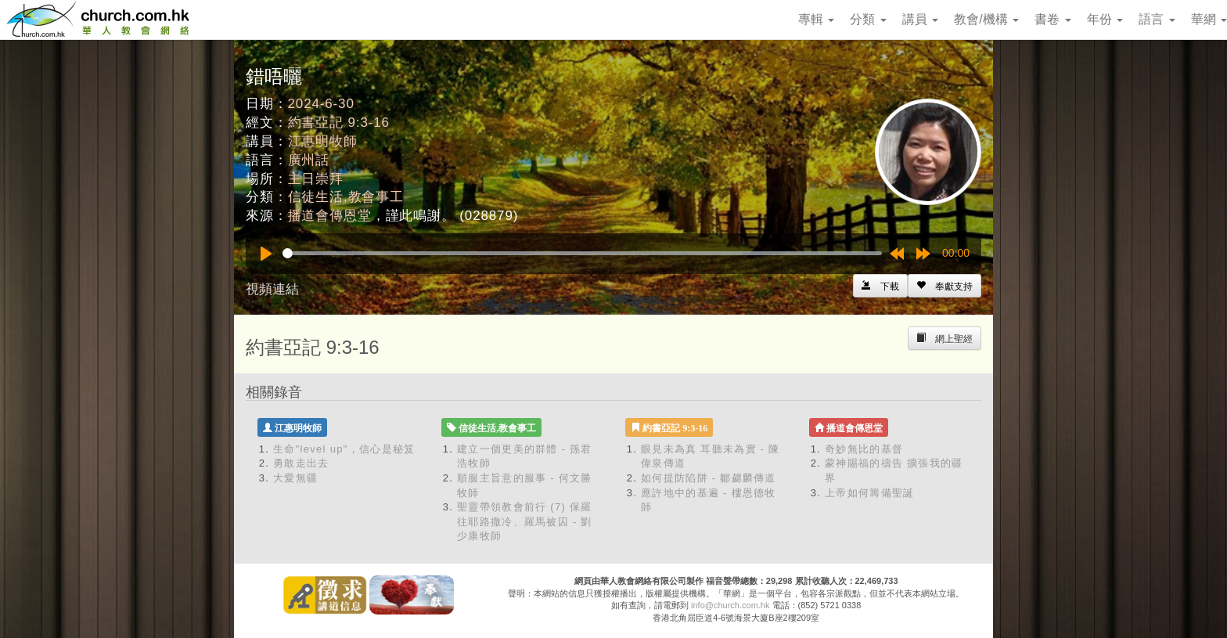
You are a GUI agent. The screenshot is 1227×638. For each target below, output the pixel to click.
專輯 (816, 19)
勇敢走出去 (301, 463)
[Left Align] (944, 285)
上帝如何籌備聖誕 (869, 493)
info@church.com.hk (730, 605)
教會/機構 (986, 19)
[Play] (266, 253)
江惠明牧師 (323, 141)
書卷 (1052, 19)
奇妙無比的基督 (864, 449)
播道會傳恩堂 (330, 215)
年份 (1105, 19)
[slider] (582, 253)
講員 (920, 19)
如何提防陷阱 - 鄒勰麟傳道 (708, 478)
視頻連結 (272, 289)
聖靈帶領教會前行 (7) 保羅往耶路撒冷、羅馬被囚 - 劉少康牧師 (524, 521)
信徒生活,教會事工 (346, 196)
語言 (1157, 19)
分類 (868, 19)
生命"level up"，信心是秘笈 (344, 449)
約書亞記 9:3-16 (339, 122)
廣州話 (309, 160)
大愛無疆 (295, 478)
